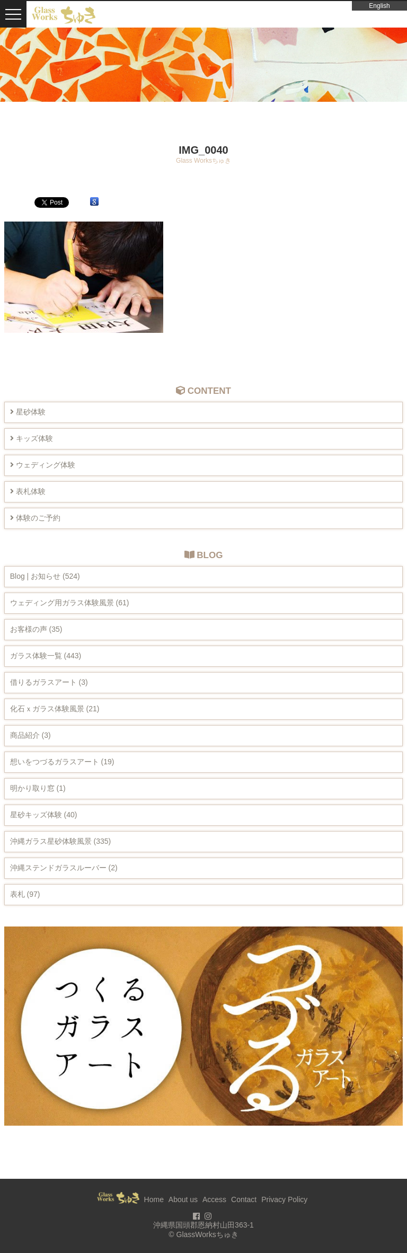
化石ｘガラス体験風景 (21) (55, 708)
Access (214, 1199)
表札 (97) (25, 894)
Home (154, 1199)
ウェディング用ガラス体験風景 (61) (69, 602)
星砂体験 (28, 412)
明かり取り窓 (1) (38, 788)
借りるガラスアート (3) (49, 682)
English (379, 6)
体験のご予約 (35, 518)
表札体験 (28, 491)
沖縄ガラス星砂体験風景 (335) (60, 841)
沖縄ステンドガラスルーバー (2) (64, 867)
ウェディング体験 (42, 465)
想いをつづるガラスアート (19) (62, 761)
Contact (243, 1199)
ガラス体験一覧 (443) (46, 655)
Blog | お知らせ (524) (45, 576)
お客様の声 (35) (36, 629)
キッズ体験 (31, 438)
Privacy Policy (284, 1199)
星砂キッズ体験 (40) (43, 814)
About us (183, 1199)
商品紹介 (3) (30, 735)
